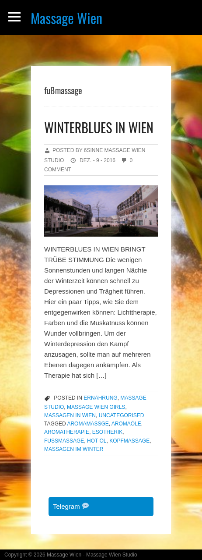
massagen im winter (73, 449)
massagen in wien (70, 415)
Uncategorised (121, 415)
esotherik (107, 432)
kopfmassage (129, 441)
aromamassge (87, 424)
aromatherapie (66, 432)
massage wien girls (96, 407)
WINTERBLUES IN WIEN (98, 127)
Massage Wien (66, 17)
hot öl (96, 441)
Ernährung (100, 398)
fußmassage (64, 441)
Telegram (71, 506)
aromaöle (126, 424)
